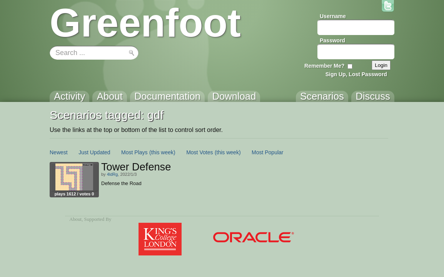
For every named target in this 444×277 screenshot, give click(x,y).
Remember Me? (324, 66)
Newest (59, 152)
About (75, 219)
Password (332, 40)
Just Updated (94, 152)
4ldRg (112, 174)
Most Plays (134, 152)
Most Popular (267, 152)
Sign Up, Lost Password (356, 74)
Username (333, 16)
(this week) (162, 152)
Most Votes (199, 152)
